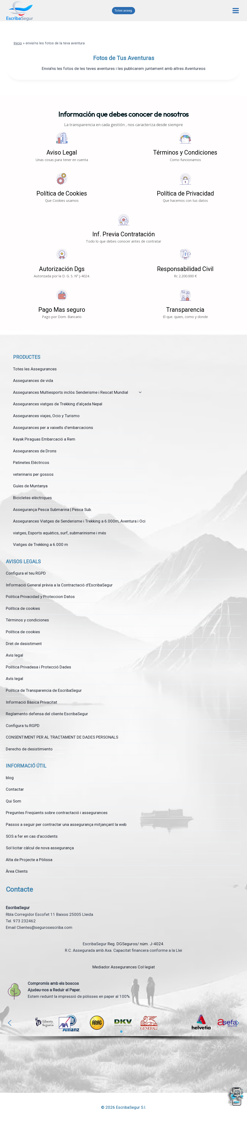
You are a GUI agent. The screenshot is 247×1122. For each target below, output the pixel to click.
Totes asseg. (123, 10)
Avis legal (14, 655)
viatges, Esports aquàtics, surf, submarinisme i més (59, 532)
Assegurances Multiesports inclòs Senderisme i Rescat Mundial (70, 392)
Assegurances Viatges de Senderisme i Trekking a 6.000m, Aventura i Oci (79, 521)
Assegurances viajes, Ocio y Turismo (46, 415)
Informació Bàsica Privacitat (31, 702)
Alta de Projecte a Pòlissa (29, 859)
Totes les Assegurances (35, 369)
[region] (123, 1028)
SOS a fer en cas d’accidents (32, 836)
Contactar (15, 789)
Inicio (18, 43)
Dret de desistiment (24, 643)
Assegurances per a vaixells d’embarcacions (53, 427)
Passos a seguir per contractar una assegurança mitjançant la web (66, 824)
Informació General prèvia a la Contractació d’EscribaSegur (59, 585)
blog (10, 777)
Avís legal (14, 678)
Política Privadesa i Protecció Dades (38, 667)
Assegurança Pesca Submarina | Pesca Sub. (52, 509)
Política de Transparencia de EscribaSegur (44, 690)
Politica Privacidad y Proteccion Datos (40, 596)
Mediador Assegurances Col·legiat (123, 967)
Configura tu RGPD (23, 725)
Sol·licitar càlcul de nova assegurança (40, 847)
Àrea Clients (17, 871)
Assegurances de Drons (34, 451)
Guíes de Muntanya (30, 485)
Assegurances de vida (33, 380)
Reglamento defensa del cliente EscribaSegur (47, 713)
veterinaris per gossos (33, 474)
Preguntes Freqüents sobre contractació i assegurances (57, 812)
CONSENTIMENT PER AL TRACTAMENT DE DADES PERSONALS (62, 737)
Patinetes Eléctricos (31, 462)
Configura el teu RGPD (26, 573)
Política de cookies (23, 608)
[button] (62, 146)
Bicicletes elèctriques (32, 497)
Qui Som (13, 801)
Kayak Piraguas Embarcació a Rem (44, 439)
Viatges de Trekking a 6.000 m (40, 544)
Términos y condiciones (27, 620)
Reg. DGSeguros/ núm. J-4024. (136, 943)
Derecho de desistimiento (29, 749)
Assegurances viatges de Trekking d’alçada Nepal (57, 403)
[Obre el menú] (235, 11)
